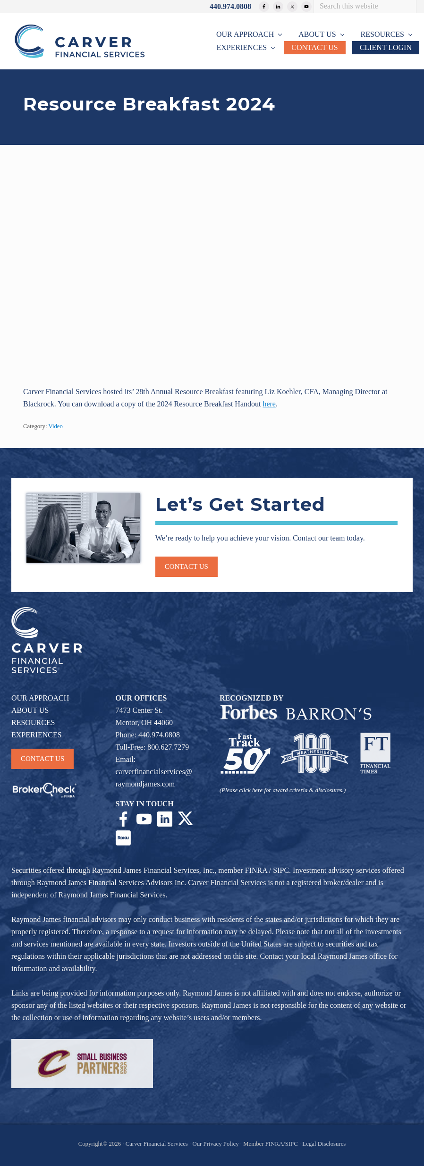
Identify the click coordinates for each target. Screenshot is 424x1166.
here (269, 404)
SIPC (281, 870)
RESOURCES (33, 722)
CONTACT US (42, 758)
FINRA (256, 870)
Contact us (186, 566)
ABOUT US (30, 710)
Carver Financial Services (157, 1144)
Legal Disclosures (324, 1144)
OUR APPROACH (40, 698)
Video (55, 426)
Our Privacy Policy (215, 1144)
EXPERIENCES (36, 735)
